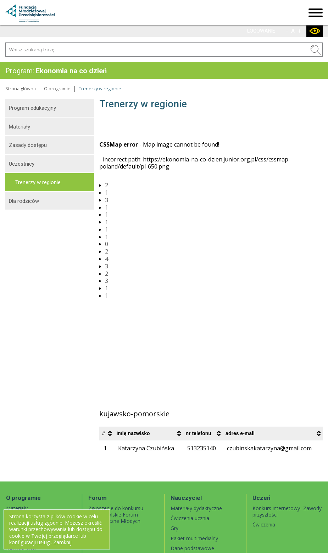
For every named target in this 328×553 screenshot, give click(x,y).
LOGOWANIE (261, 31)
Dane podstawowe (192, 548)
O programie (57, 89)
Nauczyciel (186, 497)
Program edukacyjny (32, 108)
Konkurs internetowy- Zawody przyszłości (287, 511)
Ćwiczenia (263, 524)
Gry (174, 528)
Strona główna (20, 89)
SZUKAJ (316, 50)
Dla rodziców (24, 201)
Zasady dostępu (28, 145)
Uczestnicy (21, 164)
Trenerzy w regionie (38, 182)
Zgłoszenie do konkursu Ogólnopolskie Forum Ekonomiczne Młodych (115, 514)
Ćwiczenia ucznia (190, 518)
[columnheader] (106, 433)
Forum (97, 497)
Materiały (19, 127)
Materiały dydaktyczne (196, 508)
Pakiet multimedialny (194, 538)
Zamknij (62, 542)
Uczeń (261, 497)
